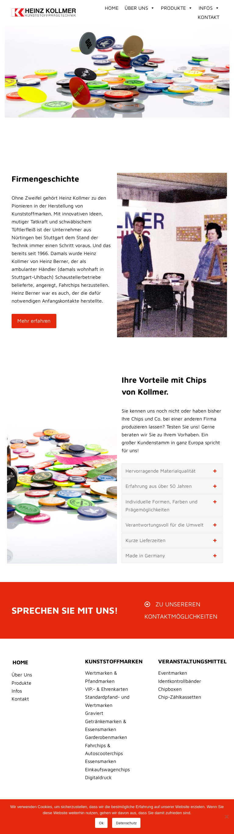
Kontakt (208, 17)
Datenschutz (126, 823)
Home (112, 8)
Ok (101, 823)
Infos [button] (209, 8)
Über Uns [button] (140, 8)
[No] (226, 817)
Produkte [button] (177, 8)
